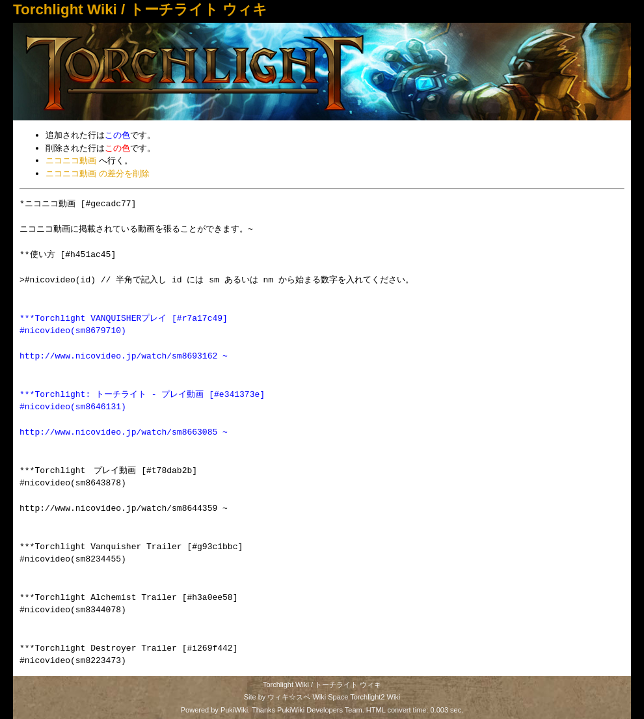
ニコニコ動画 (71, 160)
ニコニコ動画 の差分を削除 (98, 173)
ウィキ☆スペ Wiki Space (307, 697)
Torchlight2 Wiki (375, 697)
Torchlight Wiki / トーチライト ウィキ (140, 9)
